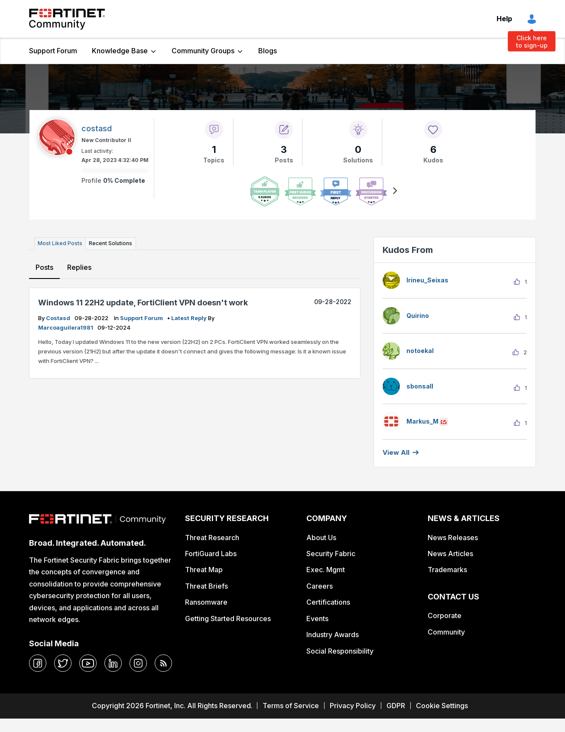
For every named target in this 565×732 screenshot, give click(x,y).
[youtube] (88, 663)
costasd (58, 317)
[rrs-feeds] (163, 663)
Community (446, 632)
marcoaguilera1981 (66, 327)
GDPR (395, 705)
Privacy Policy (353, 705)
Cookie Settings (442, 705)
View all (396, 452)
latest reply (189, 317)
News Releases (453, 537)
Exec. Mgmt (325, 569)
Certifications (328, 602)
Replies (79, 267)
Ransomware (206, 602)
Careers (319, 586)
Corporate (444, 615)
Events (317, 618)
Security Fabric (330, 553)
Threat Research (212, 537)
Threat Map (204, 569)
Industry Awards (332, 634)
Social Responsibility (339, 651)
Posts (44, 267)
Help (504, 18)
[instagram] (138, 663)
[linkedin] (113, 663)
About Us (321, 537)
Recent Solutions (110, 243)
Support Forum (53, 50)
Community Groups (203, 50)
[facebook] (37, 663)
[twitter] (62, 663)
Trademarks (447, 569)
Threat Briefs (206, 586)
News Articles (450, 553)
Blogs (267, 50)
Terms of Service (291, 705)
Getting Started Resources (228, 618)
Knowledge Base (120, 50)
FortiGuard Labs (211, 553)
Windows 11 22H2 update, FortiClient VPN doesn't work (143, 302)
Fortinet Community (67, 19)
